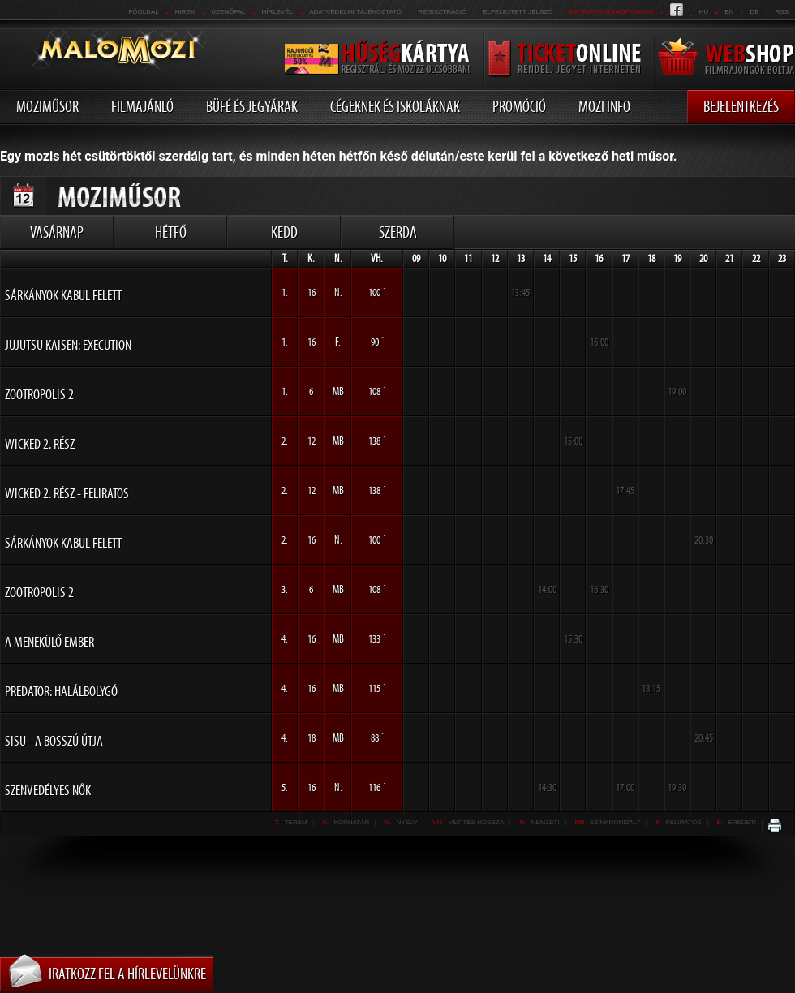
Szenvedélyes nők (48, 790)
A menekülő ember (49, 642)
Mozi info (604, 106)
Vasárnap (57, 232)
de (754, 11)
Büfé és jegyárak (252, 106)
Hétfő (171, 232)
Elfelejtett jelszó (517, 11)
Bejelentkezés (741, 106)
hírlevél (278, 11)
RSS (782, 11)
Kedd (284, 232)
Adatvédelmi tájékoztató (355, 11)
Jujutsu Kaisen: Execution (68, 345)
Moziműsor (47, 106)
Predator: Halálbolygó (61, 691)
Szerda (398, 232)
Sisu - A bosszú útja (54, 741)
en (728, 11)
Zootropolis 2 (39, 394)
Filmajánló (142, 106)
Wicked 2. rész (40, 444)
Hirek (185, 11)
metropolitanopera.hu (611, 11)
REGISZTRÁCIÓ (442, 11)
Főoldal (143, 11)
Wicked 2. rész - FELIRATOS (67, 493)
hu (704, 11)
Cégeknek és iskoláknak (395, 106)
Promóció (519, 106)
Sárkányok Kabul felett (63, 295)
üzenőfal (228, 11)
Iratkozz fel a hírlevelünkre (127, 973)
